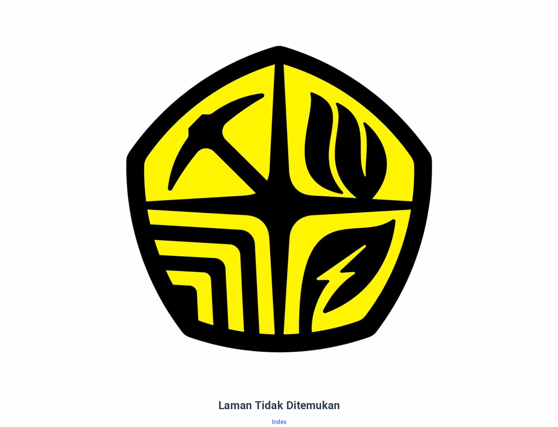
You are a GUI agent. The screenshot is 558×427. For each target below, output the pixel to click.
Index (279, 421)
